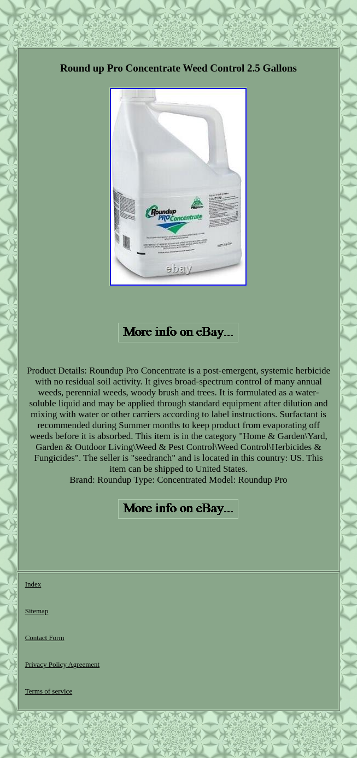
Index (33, 584)
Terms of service (48, 691)
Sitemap (37, 611)
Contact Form (45, 637)
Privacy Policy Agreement (62, 664)
